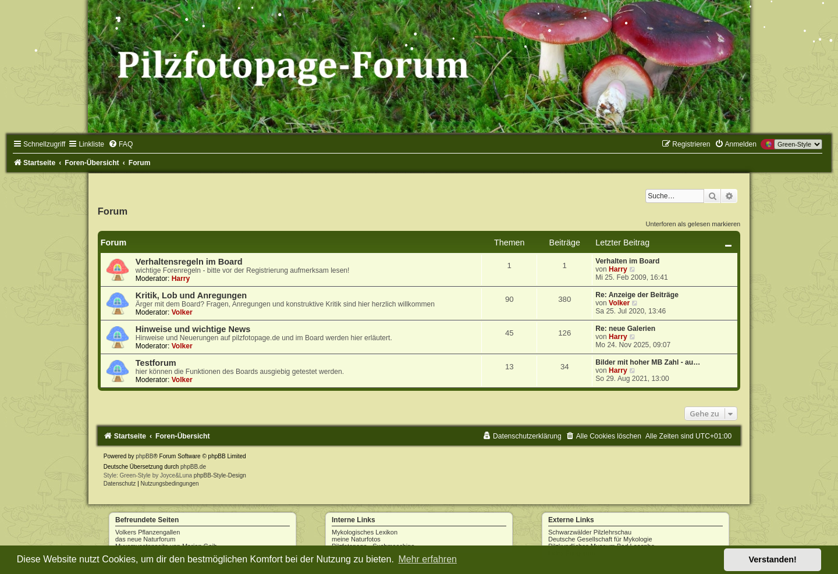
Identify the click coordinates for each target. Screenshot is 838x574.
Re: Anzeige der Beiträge (637, 295)
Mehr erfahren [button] (427, 559)
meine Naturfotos (356, 539)
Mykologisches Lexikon (364, 532)
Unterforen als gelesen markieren (693, 223)
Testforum (156, 363)
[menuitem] (120, 144)
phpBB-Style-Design (220, 475)
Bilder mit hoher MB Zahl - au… (647, 362)
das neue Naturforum (145, 539)
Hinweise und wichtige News (193, 329)
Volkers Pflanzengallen (147, 532)
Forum (112, 211)
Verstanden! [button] (773, 559)
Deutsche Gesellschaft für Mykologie (600, 539)
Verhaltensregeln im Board (189, 261)
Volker (182, 312)
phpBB (144, 456)
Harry (181, 278)
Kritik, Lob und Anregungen (191, 295)
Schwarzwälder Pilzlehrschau (589, 532)
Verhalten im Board (627, 261)
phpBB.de (193, 467)
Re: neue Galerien (625, 329)
